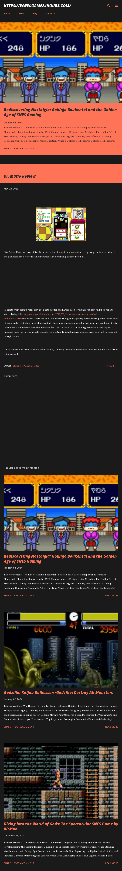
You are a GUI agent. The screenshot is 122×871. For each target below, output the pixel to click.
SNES (36, 365)
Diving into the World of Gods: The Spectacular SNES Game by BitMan (61, 826)
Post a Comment (24, 148)
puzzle (27, 365)
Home (7, 13)
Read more (111, 595)
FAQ (35, 13)
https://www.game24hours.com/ (37, 5)
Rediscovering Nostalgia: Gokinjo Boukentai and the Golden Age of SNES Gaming (60, 112)
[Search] (109, 6)
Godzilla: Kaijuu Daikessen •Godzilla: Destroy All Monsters (58, 692)
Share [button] (7, 148)
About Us (50, 13)
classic (17, 365)
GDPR (21, 13)
